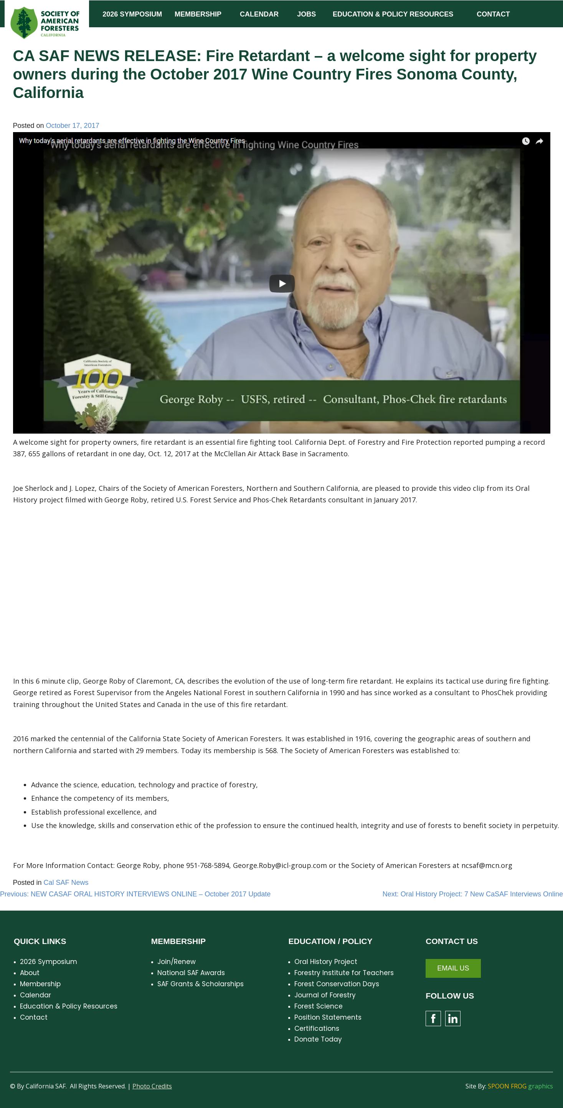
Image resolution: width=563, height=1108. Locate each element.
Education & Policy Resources (68, 1006)
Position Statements (328, 1017)
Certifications (316, 1028)
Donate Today (318, 1039)
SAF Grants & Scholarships (200, 984)
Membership (40, 984)
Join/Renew (176, 961)
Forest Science (318, 1006)
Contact (34, 1017)
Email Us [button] (453, 968)
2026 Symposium (48, 961)
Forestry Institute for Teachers (344, 972)
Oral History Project (325, 961)
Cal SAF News (66, 882)
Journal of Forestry (325, 995)
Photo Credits (152, 1086)
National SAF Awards (191, 972)
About (30, 972)
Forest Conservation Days (336, 984)
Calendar (35, 995)
